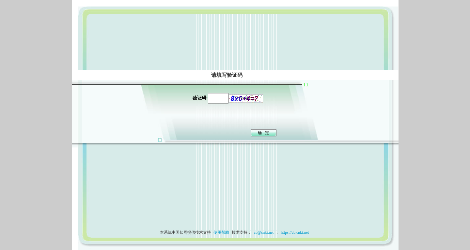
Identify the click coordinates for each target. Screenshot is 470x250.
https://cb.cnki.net (295, 232)
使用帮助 (221, 232)
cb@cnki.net (263, 232)
